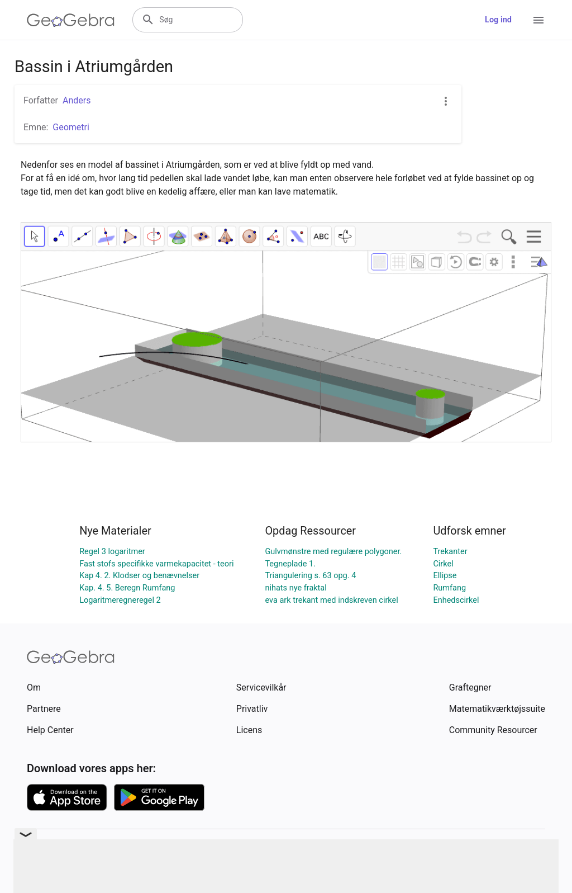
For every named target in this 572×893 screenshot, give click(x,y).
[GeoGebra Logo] (71, 20)
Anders (76, 100)
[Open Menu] (538, 20)
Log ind (498, 20)
